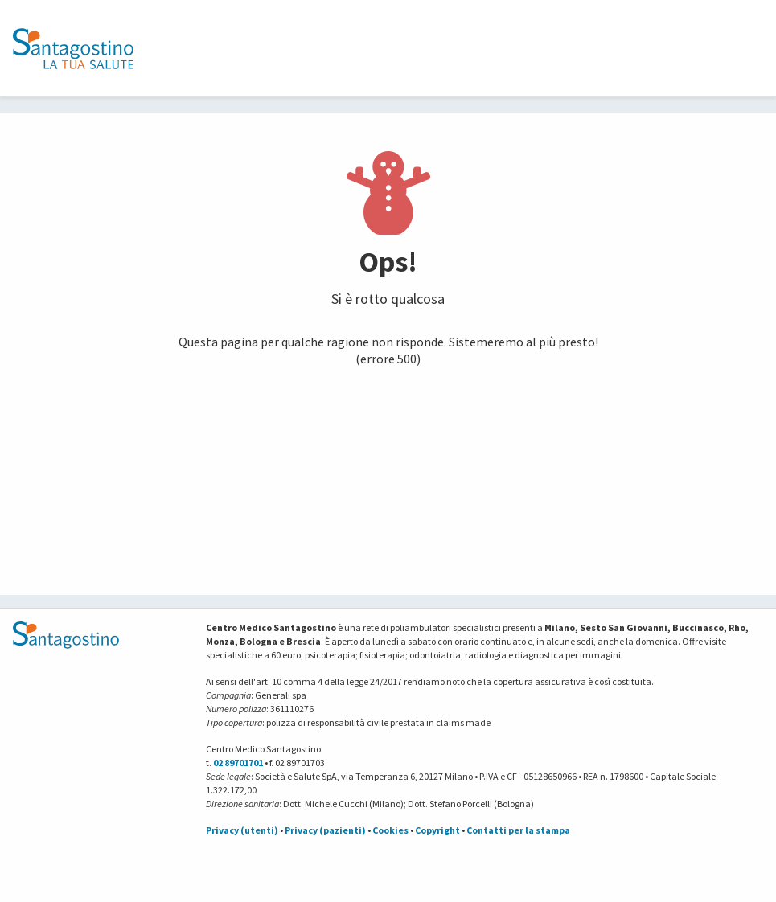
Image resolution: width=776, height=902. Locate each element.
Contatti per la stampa (518, 830)
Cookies (390, 830)
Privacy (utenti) (242, 830)
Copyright (437, 830)
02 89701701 (238, 762)
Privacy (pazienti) (325, 830)
